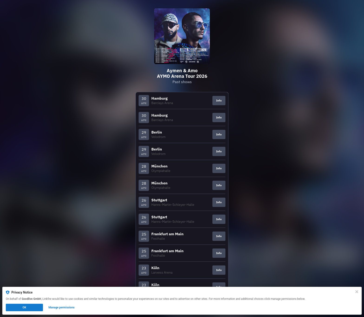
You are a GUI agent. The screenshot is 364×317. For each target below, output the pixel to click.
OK (24, 307)
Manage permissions (62, 307)
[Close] (357, 291)
